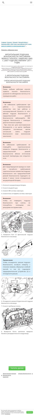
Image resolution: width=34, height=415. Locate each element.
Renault (15, 42)
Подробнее (7, 414)
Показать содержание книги (9, 50)
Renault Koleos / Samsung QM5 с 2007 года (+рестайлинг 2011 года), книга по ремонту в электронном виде (16, 44)
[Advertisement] (17, 22)
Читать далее (17, 368)
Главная (3, 42)
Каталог (9, 42)
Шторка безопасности (24, 373)
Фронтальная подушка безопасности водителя (9, 375)
